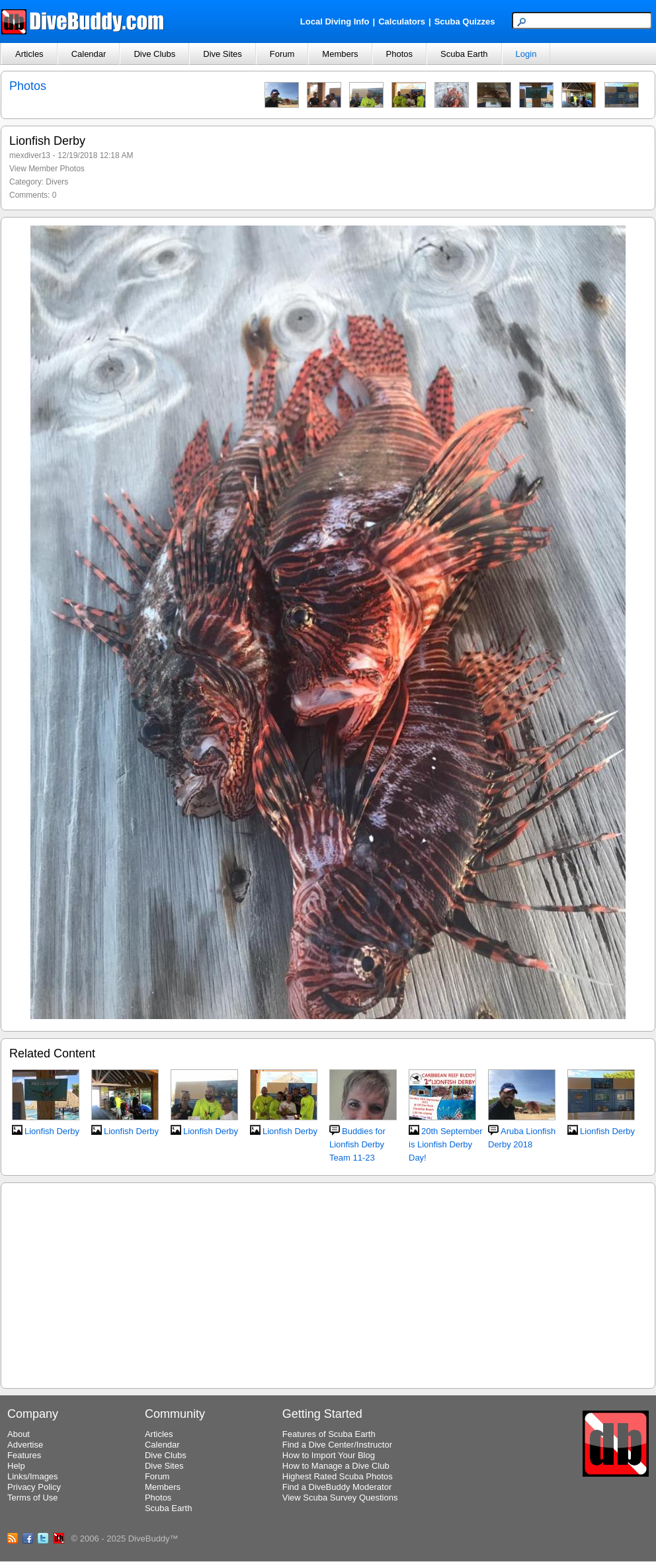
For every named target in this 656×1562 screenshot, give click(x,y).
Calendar (88, 54)
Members (340, 54)
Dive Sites (222, 54)
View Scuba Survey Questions (340, 1497)
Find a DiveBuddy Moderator (336, 1487)
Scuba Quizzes (464, 21)
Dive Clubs (154, 54)
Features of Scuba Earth (329, 1434)
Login (526, 54)
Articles (29, 54)
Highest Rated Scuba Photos (337, 1476)
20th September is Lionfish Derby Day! (446, 1144)
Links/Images (32, 1476)
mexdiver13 (29, 155)
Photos (399, 54)
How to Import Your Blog (328, 1455)
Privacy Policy (34, 1487)
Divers (57, 181)
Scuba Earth (464, 54)
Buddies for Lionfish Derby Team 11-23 (357, 1144)
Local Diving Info (335, 21)
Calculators (401, 21)
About (18, 1434)
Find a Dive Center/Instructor (337, 1445)
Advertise (25, 1445)
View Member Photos (47, 168)
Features (24, 1455)
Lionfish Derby (51, 1131)
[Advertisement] (328, 1283)
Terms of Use (32, 1497)
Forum (282, 54)
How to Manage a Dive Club (336, 1466)
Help (16, 1466)
